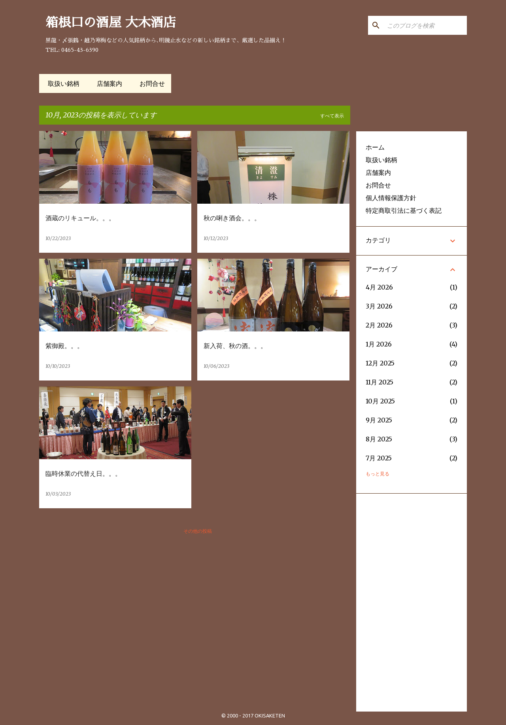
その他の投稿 (197, 531)
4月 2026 (379, 287)
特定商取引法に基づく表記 (404, 210)
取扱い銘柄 (61, 83)
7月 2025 (379, 458)
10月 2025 (380, 401)
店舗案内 (107, 83)
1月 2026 (379, 344)
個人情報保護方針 (391, 198)
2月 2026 (379, 325)
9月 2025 (379, 420)
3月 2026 (379, 306)
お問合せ (149, 83)
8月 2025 (379, 439)
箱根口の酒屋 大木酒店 (110, 22)
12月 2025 (380, 363)
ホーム (375, 147)
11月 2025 (379, 382)
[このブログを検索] (425, 25)
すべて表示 (332, 115)
